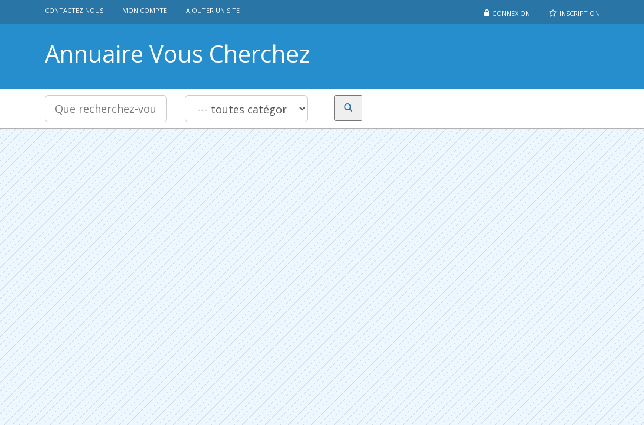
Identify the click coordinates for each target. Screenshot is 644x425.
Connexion (511, 13)
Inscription (580, 13)
